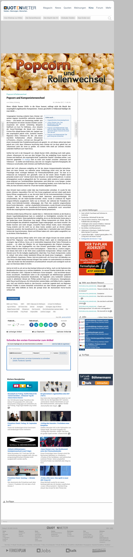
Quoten (67, 7)
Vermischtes (38, 534)
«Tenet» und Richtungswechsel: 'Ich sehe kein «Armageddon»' (95, 307)
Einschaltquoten (50, 545)
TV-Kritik (69, 534)
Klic (54, 312)
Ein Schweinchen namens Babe (53, 309)
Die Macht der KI (51, 18)
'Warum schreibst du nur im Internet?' (96, 290)
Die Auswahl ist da (95, 311)
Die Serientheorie (33, 18)
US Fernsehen (36, 545)
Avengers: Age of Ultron (53, 307)
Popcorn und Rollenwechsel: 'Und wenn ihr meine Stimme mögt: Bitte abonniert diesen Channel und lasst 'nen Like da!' (58, 130)
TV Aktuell (13, 545)
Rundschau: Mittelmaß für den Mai (92, 217)
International (38, 537)
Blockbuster (64, 545)
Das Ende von (84, 18)
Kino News (7, 545)
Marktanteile (54, 534)
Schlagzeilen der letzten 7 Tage (91, 239)
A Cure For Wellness (54, 304)
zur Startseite (38, 332)
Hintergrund (22, 533)
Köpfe (36, 539)
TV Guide (58, 545)
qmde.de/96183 (66, 317)
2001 (22, 304)
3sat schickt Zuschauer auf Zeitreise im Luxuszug (94, 214)
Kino (91, 7)
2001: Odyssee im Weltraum (36, 304)
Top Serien (107, 545)
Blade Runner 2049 (13, 309)
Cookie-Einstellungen (105, 540)
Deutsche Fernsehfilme (98, 545)
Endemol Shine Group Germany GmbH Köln (94, 322)
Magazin (47, 7)
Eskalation (91, 294)
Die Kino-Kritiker (87, 534)
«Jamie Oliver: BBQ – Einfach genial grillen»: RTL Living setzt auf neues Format (96, 235)
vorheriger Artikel (14, 332)
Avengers (40, 307)
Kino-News (86, 533)
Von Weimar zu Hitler (13, 18)
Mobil (4, 536)
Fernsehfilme (71, 545)
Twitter (4, 540)
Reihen (20, 534)
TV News (43, 545)
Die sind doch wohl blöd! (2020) (96, 302)
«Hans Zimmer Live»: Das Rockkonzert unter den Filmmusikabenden (55, 123)
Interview (21, 536)
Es (67, 309)
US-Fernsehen (38, 540)
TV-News (37, 533)
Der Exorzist (36, 309)
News (58, 7)
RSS (4, 533)
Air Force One (22, 307)
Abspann (92, 286)
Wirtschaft (37, 536)
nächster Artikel (64, 332)
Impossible (34, 312)
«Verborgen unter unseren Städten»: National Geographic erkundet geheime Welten (95, 225)
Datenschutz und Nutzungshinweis (104, 538)
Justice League (45, 312)
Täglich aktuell (55, 536)
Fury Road (24, 312)
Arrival (32, 307)
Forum (99, 7)
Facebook (5, 539)
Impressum (102, 542)
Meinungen (80, 7)
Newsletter (5, 534)
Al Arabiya (26, 160)
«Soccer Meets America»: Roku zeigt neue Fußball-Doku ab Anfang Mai (95, 220)
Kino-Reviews (70, 536)
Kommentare (13, 298)
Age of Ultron (11, 307)
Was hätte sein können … (95, 297)
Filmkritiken (29, 545)
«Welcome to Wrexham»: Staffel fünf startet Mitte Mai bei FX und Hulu (95, 231)
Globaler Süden (68, 18)
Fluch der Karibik (12, 312)
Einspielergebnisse (88, 536)
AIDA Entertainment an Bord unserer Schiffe (92, 346)
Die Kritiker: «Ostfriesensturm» (91, 228)
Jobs (101, 534)
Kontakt (101, 536)
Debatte (69, 533)
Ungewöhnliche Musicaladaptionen (58, 120)
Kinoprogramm (87, 545)
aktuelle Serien (79, 545)
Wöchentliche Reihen (56, 533)
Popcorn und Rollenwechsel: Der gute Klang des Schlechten (57, 135)
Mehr (108, 7)
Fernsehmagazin (21, 545)
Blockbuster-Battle (88, 537)
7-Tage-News (6, 537)
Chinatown (25, 309)
